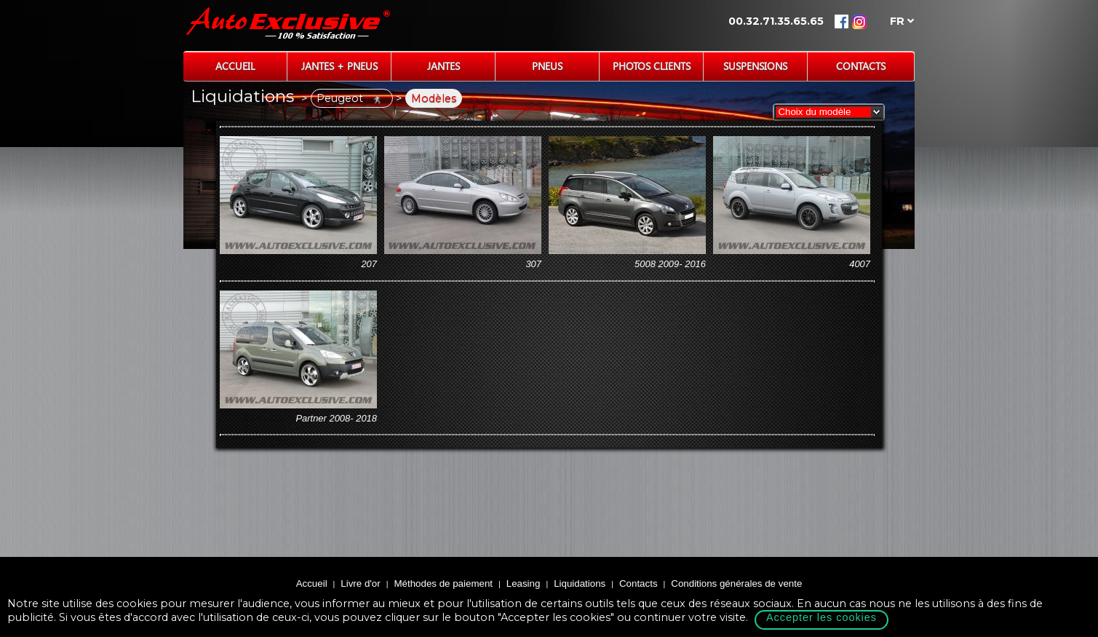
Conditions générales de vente (736, 583)
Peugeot (352, 98)
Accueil (235, 66)
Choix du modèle (812, 111)
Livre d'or (360, 583)
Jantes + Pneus (339, 66)
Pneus (547, 66)
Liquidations (579, 583)
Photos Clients (652, 66)
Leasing (523, 583)
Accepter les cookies (821, 617)
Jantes (443, 66)
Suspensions (755, 66)
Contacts (861, 66)
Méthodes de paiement (443, 583)
